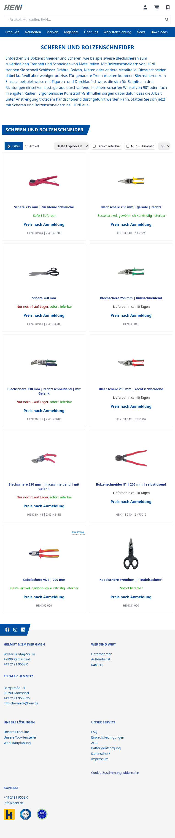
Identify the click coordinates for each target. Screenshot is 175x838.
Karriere (97, 664)
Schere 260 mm (44, 298)
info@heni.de (14, 803)
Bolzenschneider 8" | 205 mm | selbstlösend (131, 484)
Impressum (99, 759)
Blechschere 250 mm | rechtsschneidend (131, 389)
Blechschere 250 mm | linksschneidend (131, 298)
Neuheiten (33, 32)
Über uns (91, 32)
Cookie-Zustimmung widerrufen (115, 772)
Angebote (71, 32)
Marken (52, 32)
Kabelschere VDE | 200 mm (44, 579)
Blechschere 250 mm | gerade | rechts (131, 207)
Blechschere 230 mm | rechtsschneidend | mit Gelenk (44, 391)
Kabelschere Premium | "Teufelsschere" (131, 579)
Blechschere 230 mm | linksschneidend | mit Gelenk (43, 486)
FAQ (94, 732)
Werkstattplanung (117, 32)
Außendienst (100, 659)
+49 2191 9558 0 (16, 797)
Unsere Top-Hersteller (20, 737)
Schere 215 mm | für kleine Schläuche (44, 207)
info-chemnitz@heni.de (21, 703)
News (141, 32)
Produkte (12, 32)
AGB (94, 743)
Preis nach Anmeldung (44, 224)
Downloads (159, 32)
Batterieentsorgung (106, 748)
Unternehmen (101, 654)
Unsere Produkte (16, 732)
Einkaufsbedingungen (107, 737)
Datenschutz (100, 753)
